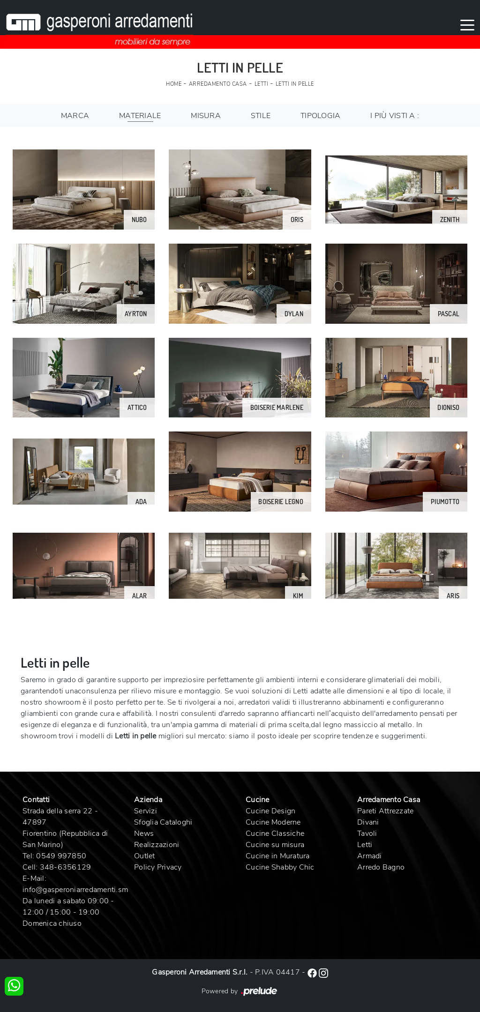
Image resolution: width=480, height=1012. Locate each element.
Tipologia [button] (320, 116)
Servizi (145, 811)
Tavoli (367, 833)
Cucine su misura (275, 845)
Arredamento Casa (218, 84)
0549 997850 (61, 856)
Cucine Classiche (275, 833)
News (144, 833)
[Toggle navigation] (467, 24)
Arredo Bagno (381, 867)
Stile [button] (260, 116)
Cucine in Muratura (278, 856)
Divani (368, 822)
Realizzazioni (156, 845)
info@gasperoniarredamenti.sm (75, 890)
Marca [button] (75, 116)
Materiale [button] (140, 116)
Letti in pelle (295, 84)
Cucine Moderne (273, 822)
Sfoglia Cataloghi (163, 822)
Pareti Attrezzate (385, 811)
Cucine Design (270, 811)
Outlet (144, 856)
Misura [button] (206, 116)
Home (173, 84)
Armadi (369, 856)
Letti (262, 84)
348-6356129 (65, 867)
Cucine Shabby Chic (280, 867)
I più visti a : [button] (394, 116)
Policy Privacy (158, 867)
